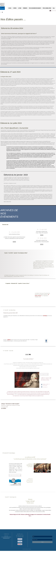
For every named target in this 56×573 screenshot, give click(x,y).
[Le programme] (44, 374)
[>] (14, 241)
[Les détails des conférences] (15, 475)
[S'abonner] (42, 542)
